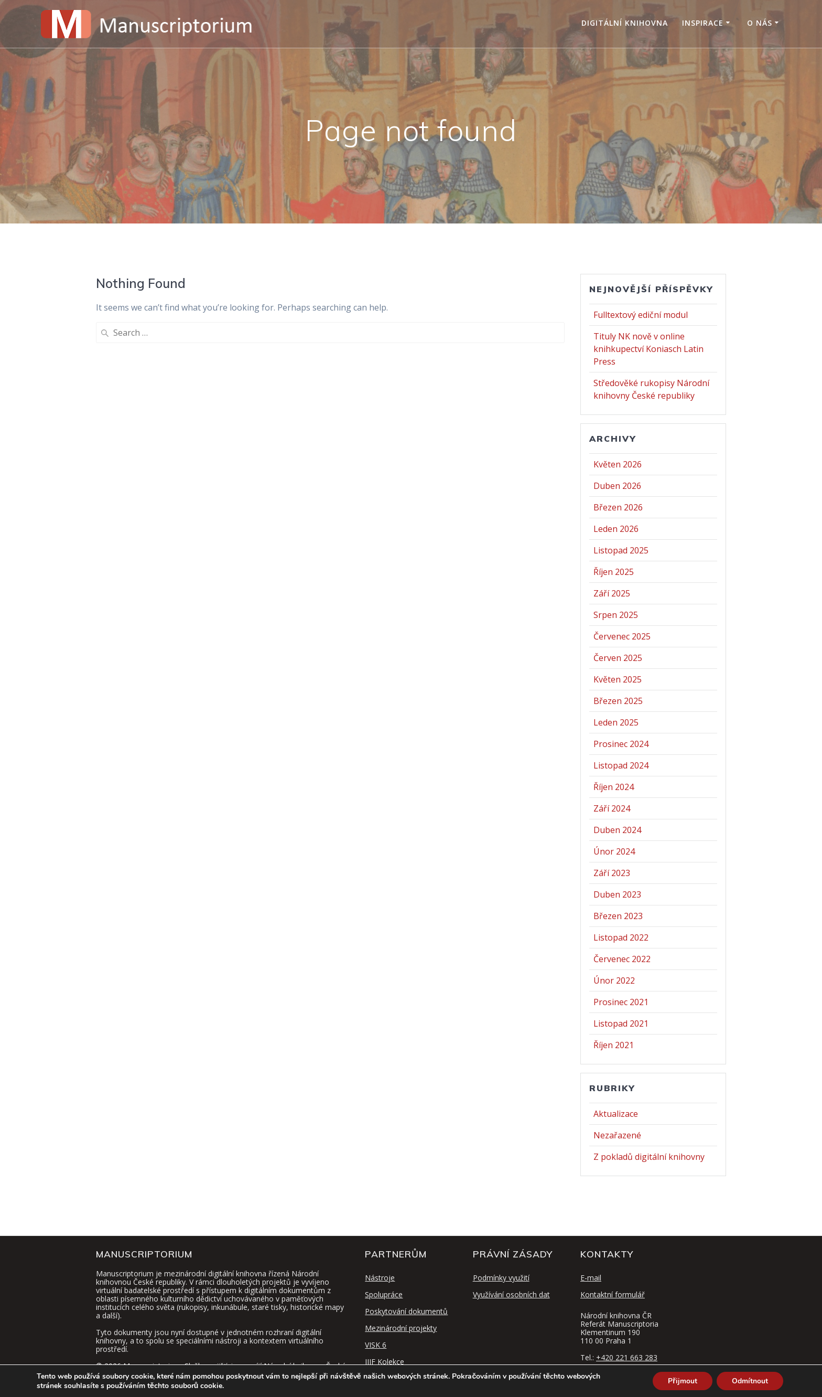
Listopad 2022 (620, 937)
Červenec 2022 (622, 959)
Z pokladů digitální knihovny (649, 1157)
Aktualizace (615, 1113)
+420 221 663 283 (626, 1357)
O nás (759, 23)
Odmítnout (749, 1380)
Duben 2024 (617, 830)
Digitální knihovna (624, 23)
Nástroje (380, 1278)
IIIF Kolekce (384, 1362)
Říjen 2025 (613, 572)
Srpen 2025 (615, 615)
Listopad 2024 (620, 765)
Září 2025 (611, 593)
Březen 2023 (618, 916)
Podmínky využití (501, 1278)
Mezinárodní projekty (401, 1328)
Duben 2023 (617, 894)
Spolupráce (384, 1294)
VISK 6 (375, 1345)
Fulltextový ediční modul (640, 315)
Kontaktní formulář (612, 1294)
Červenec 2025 (622, 636)
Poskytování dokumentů (406, 1311)
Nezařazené (617, 1135)
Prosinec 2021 (620, 1002)
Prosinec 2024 (620, 744)
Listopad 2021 (620, 1023)
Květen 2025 (617, 679)
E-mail (590, 1278)
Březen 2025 (618, 701)
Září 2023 (611, 873)
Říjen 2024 (613, 787)
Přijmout (681, 1380)
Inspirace (702, 23)
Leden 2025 (616, 722)
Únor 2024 (614, 851)
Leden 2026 (616, 529)
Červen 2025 (617, 658)
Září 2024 (611, 808)
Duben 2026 (617, 486)
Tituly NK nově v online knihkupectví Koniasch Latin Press (648, 348)
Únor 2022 (614, 980)
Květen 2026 (617, 464)
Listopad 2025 (620, 550)
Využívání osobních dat (511, 1294)
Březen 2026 (618, 507)
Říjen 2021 (613, 1045)
